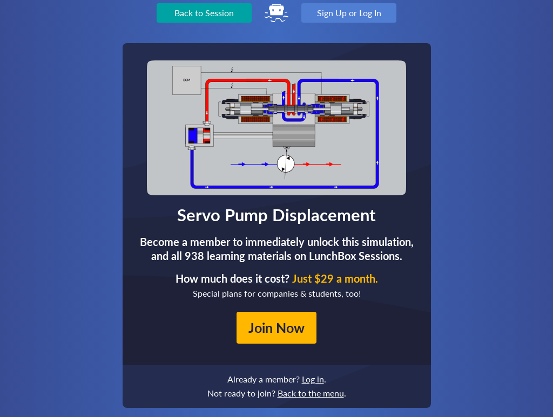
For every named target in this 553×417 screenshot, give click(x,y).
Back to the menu (311, 393)
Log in (313, 379)
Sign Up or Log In (349, 13)
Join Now (276, 327)
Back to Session (204, 13)
